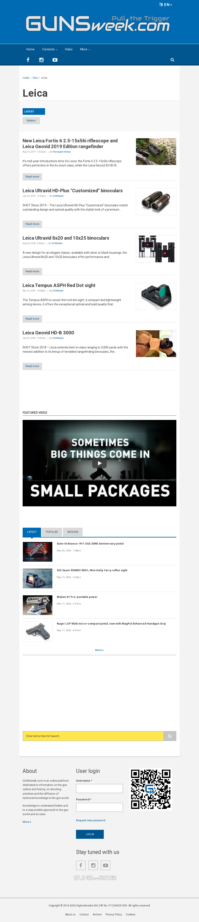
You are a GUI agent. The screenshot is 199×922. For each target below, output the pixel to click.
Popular (52, 533)
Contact (84, 916)
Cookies (130, 916)
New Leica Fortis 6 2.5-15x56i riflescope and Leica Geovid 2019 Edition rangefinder (70, 143)
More (83, 49)
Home (30, 49)
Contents (48, 49)
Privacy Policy (114, 916)
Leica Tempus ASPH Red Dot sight (59, 286)
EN (166, 4)
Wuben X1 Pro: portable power (77, 598)
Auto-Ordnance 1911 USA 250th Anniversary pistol (90, 544)
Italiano (33, 120)
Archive (72, 533)
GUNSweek (58, 196)
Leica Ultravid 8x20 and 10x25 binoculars (66, 238)
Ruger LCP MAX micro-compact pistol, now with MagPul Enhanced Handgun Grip (111, 624)
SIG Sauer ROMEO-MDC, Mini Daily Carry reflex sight (92, 571)
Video (69, 49)
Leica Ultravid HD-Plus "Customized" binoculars (73, 191)
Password (83, 800)
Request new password (90, 821)
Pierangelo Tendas (62, 152)
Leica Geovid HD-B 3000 (48, 333)
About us (70, 916)
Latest (32, 533)
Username (84, 781)
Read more (34, 177)
